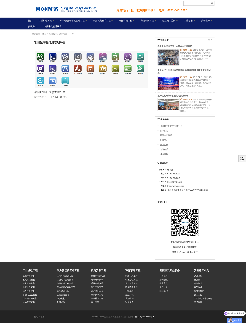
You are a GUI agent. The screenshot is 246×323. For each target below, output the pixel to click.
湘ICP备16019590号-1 (144, 317)
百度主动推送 (166, 135)
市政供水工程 (97, 295)
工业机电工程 (46, 20)
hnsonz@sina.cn (174, 182)
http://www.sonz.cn (175, 186)
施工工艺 (198, 295)
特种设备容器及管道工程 (73, 20)
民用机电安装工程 (103, 20)
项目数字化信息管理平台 (171, 126)
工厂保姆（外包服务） (204, 298)
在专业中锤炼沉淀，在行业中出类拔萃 (175, 46)
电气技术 (198, 287)
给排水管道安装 (98, 276)
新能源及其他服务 (170, 270)
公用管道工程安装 (65, 283)
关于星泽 (206, 20)
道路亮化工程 (97, 291)
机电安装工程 (98, 270)
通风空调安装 (97, 283)
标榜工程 (164, 291)
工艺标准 (189, 20)
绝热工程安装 (29, 302)
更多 (210, 40)
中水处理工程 (131, 279)
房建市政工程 (148, 20)
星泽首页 (198, 302)
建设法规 (198, 276)
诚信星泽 (129, 302)
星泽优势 (129, 298)
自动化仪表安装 (30, 295)
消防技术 (198, 283)
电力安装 (95, 302)
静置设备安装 (29, 287)
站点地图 (39, 316)
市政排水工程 (97, 298)
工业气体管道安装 (65, 279)
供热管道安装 (63, 295)
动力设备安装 (29, 291)
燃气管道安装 (63, 291)
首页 (30, 20)
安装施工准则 (201, 270)
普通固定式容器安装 (66, 287)
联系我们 (32, 26)
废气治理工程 (131, 283)
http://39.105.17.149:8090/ (50, 97)
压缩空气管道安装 (65, 276)
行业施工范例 (170, 20)
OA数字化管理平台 (52, 26)
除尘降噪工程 (131, 287)
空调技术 (198, 279)
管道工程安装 (29, 283)
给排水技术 (199, 291)
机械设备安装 (29, 276)
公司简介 (164, 140)
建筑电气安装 (97, 279)
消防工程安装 (97, 287)
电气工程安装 (29, 279)
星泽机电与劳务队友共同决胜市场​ (173, 96)
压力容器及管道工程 (68, 270)
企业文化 (164, 145)
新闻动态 (164, 279)
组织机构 (164, 154)
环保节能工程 (126, 20)
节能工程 (129, 291)
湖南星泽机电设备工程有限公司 (118, 316)
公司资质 (164, 149)
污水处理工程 (131, 276)
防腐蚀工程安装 (30, 298)
